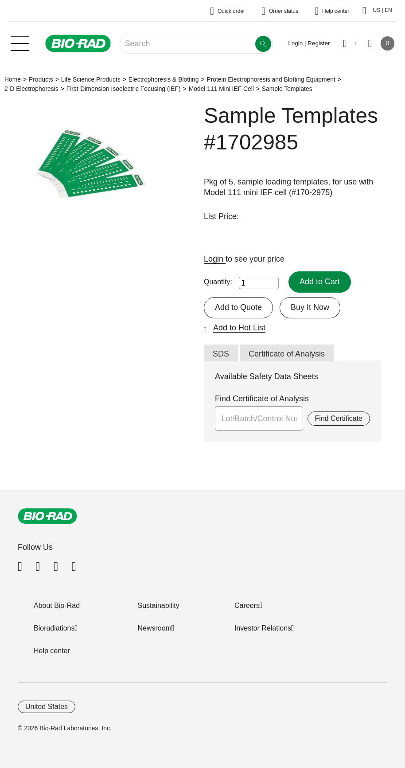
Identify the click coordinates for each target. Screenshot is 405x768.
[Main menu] (20, 42)
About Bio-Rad (57, 605)
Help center (52, 650)
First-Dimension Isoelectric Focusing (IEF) (123, 88)
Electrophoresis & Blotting (164, 79)
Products (41, 79)
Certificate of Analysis (287, 353)
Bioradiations (54, 628)
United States (46, 706)
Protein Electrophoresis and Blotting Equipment (270, 79)
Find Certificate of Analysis (262, 398)
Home (12, 79)
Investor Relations (262, 628)
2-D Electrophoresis (31, 88)
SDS (221, 353)
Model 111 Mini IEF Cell (221, 88)
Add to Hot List (239, 327)
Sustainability (158, 605)
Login (215, 259)
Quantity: (218, 282)
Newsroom (154, 628)
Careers (247, 605)
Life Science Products (91, 79)
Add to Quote (238, 307)
